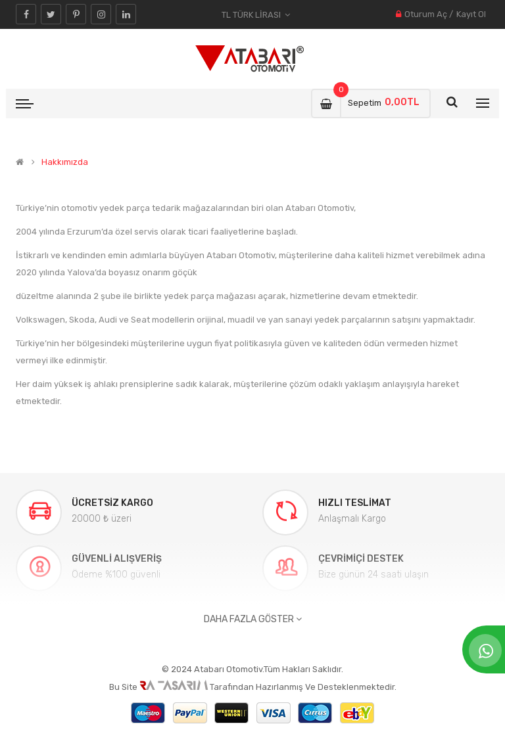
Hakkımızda (64, 162)
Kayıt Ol (471, 14)
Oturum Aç (425, 14)
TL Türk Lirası (256, 15)
